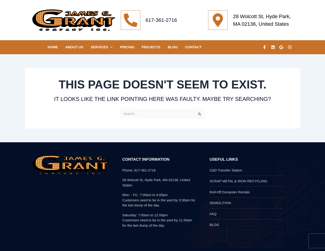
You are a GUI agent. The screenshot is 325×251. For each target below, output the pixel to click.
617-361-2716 (161, 20)
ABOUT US (74, 47)
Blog (173, 47)
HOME (53, 47)
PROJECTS (151, 47)
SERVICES (102, 47)
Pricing (127, 47)
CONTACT (193, 47)
